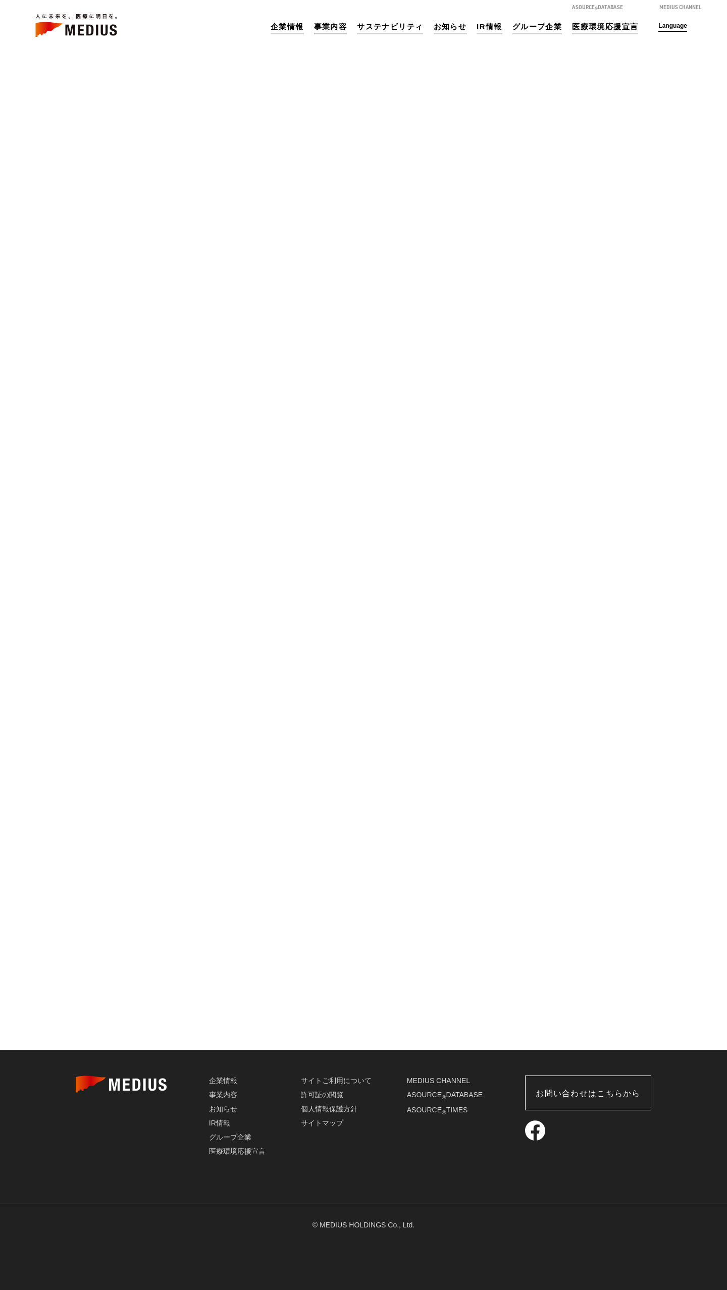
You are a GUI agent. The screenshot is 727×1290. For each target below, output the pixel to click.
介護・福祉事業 (555, 1015)
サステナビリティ (390, 26)
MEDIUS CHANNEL (438, 1081)
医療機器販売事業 (171, 1015)
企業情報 (287, 26)
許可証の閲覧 (322, 1095)
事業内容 (330, 26)
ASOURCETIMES (437, 1110)
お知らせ (450, 26)
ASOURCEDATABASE (445, 1095)
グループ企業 (537, 26)
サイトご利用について (336, 1081)
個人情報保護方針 (329, 1109)
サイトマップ (322, 1123)
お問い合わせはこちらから (588, 1093)
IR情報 (489, 26)
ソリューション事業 (363, 1015)
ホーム (554, 182)
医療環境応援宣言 (605, 26)
